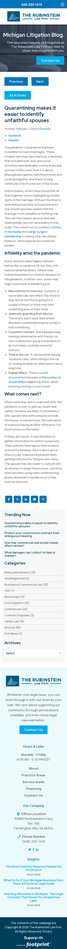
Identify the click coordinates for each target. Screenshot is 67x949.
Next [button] (40, 81)
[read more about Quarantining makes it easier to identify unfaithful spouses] (33, 525)
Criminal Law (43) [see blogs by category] (16, 609)
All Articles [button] (17, 95)
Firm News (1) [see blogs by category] (13, 634)
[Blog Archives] (33, 653)
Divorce (45, 129)
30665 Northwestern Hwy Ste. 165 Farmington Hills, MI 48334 (33, 823)
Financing (33, 788)
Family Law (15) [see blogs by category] (14, 621)
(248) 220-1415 (33, 841)
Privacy (47, 931)
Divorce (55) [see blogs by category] (12, 627)
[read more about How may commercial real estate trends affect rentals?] (33, 544)
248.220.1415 (31, 4)
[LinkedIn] (37, 849)
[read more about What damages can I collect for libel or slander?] (33, 554)
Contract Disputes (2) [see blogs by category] (19, 615)
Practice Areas (33, 775)
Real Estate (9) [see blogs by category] (14, 597)
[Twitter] (30, 849)
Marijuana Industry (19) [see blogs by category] (20, 572)
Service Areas (33, 782)
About (34, 768)
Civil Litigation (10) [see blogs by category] (16, 603)
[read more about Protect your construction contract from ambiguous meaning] (33, 535)
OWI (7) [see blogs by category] (9, 591)
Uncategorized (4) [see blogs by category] (16, 578)
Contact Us (50, 60)
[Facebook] (33, 849)
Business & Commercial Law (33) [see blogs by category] (26, 585)
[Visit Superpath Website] (33, 938)
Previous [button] (16, 81)
